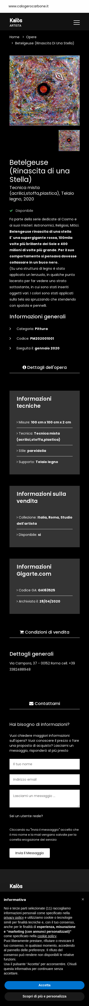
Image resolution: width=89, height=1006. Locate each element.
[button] (83, 899)
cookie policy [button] (46, 936)
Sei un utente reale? (26, 816)
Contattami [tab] (44, 703)
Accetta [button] (44, 985)
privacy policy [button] (14, 917)
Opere (31, 37)
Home (14, 37)
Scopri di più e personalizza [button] (44, 996)
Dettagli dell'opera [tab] (45, 367)
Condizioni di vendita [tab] (44, 632)
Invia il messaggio (29, 853)
